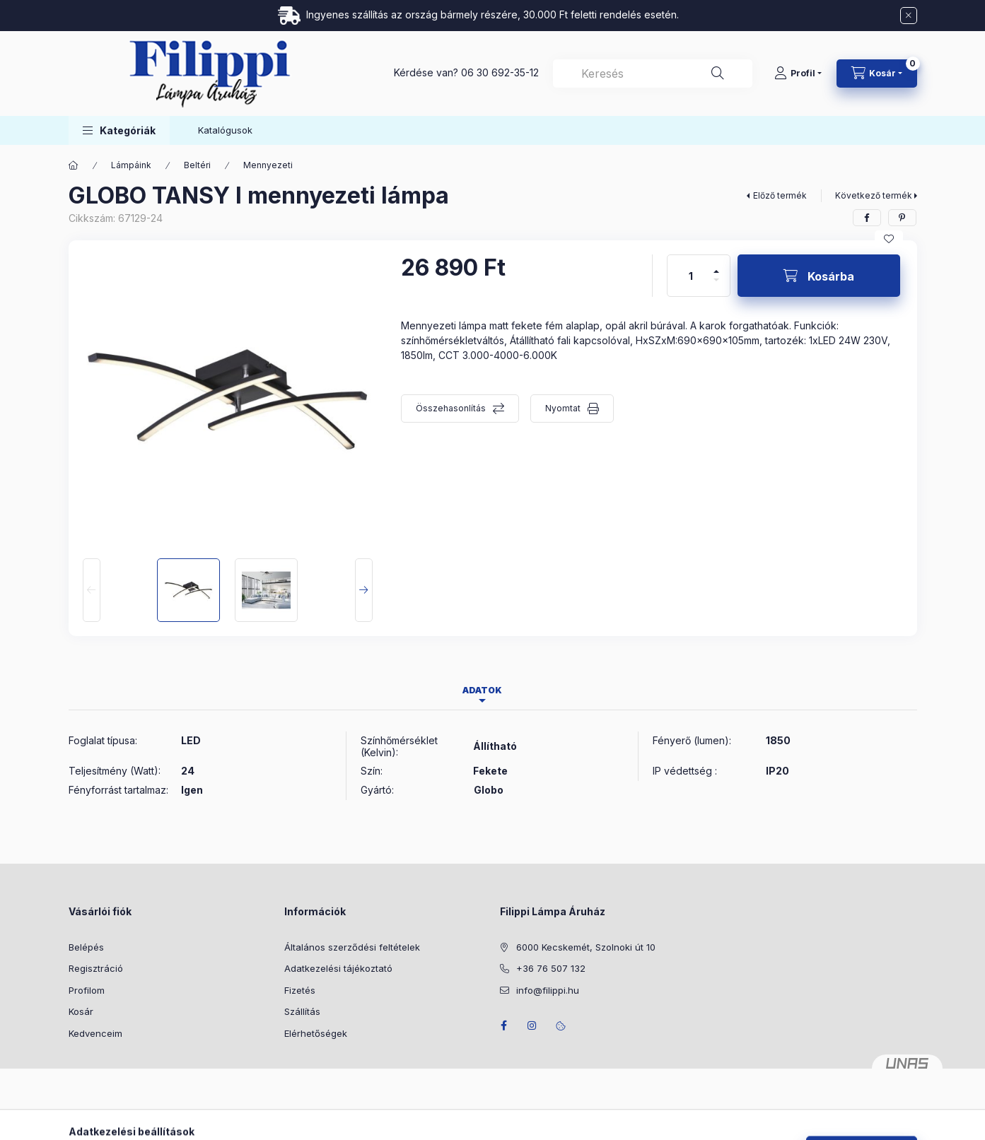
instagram (532, 1025)
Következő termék (873, 195)
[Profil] (798, 73)
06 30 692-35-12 (500, 72)
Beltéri (197, 165)
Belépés (86, 947)
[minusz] (716, 286)
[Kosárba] (819, 275)
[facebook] (867, 217)
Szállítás (302, 1011)
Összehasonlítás (451, 408)
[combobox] (652, 73)
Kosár (81, 1011)
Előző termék (780, 195)
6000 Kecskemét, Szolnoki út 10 (585, 947)
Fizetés (299, 990)
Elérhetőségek (315, 1033)
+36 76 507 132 (550, 968)
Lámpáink (131, 165)
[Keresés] (717, 73)
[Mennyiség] (691, 275)
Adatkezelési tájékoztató (338, 968)
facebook (504, 1025)
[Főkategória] (73, 165)
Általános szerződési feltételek (352, 947)
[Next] (364, 590)
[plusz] (716, 265)
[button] (119, 130)
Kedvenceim (95, 1033)
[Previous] (91, 590)
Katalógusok (225, 130)
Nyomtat (563, 408)
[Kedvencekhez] (889, 238)
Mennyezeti (268, 165)
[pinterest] (902, 217)
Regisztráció (96, 968)
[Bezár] (908, 15)
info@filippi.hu (547, 990)
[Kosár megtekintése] (877, 73)
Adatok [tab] (482, 690)
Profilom (87, 990)
